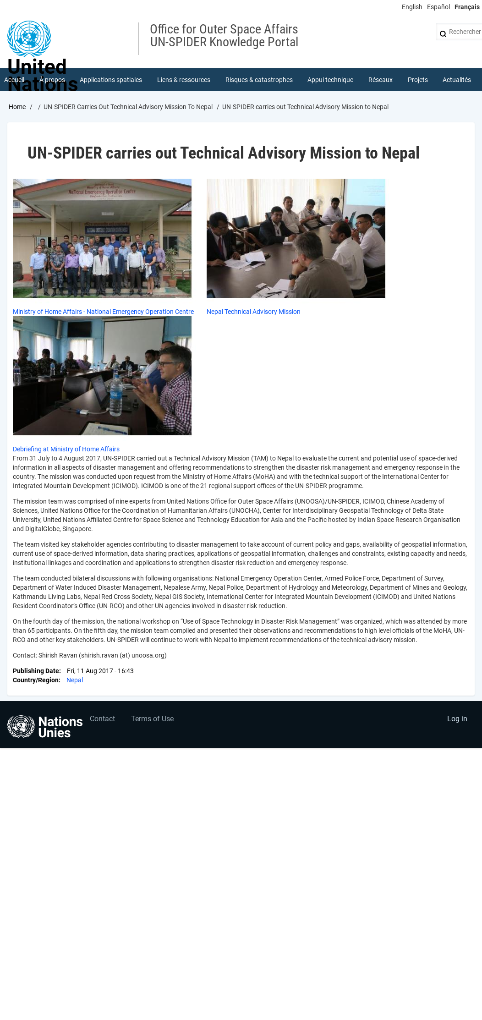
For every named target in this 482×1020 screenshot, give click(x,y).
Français (467, 7)
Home (17, 106)
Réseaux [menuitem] (380, 79)
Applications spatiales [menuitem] (111, 79)
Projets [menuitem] (418, 79)
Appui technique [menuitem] (330, 79)
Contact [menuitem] (102, 718)
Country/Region (36, 680)
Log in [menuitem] (457, 718)
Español (438, 7)
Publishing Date (36, 671)
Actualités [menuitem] (457, 79)
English (412, 7)
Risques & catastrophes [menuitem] (259, 79)
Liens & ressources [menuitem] (183, 79)
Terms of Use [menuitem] (152, 718)
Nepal (74, 680)
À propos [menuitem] (52, 79)
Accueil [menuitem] (14, 79)
